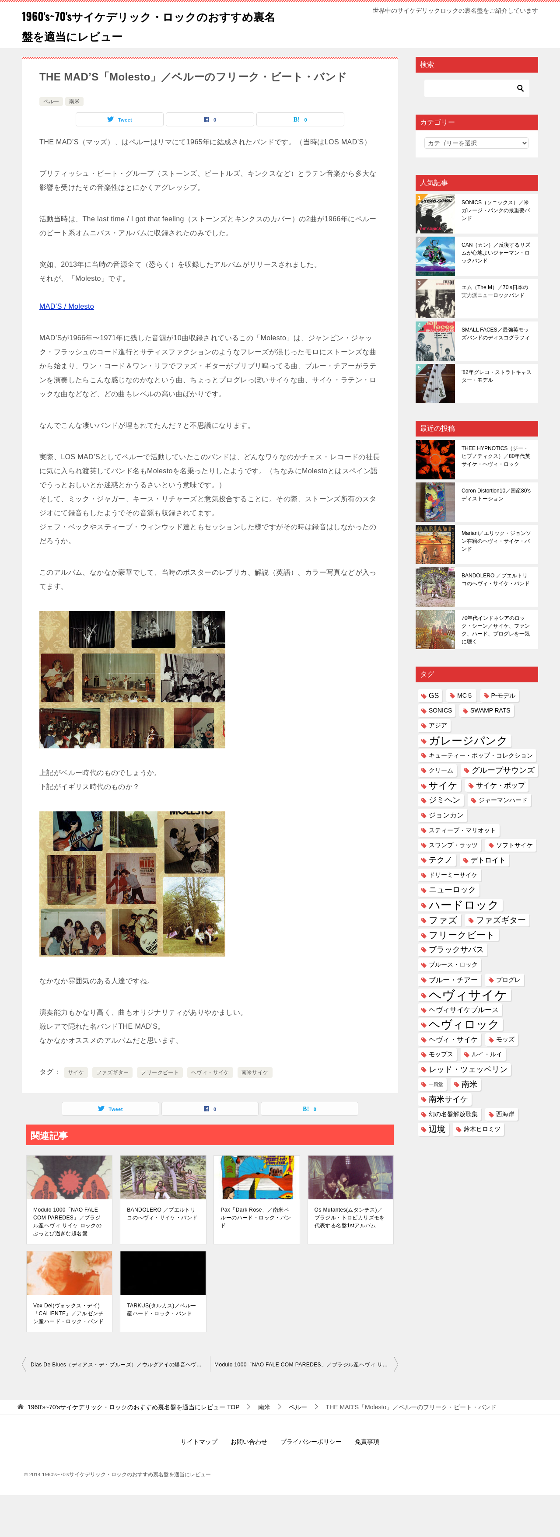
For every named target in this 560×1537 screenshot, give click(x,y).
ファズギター (112, 1072)
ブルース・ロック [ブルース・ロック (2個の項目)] (453, 964)
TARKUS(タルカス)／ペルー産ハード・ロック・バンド (161, 1310)
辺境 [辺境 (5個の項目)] (437, 1129)
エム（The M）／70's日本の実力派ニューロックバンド (495, 291)
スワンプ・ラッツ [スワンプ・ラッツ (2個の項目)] (453, 845)
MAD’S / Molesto (66, 306)
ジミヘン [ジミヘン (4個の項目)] (444, 800)
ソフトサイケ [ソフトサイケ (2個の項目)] (514, 845)
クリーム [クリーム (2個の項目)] (441, 770)
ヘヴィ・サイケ (210, 1072)
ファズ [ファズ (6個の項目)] (443, 920)
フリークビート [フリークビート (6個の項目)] (462, 935)
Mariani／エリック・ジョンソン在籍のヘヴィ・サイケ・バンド (496, 541)
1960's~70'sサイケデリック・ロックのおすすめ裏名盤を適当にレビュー (147, 25)
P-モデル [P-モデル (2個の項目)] (503, 695)
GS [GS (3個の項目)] (434, 695)
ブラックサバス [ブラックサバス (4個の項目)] (456, 949)
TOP (134, 1407)
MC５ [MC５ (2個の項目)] (465, 695)
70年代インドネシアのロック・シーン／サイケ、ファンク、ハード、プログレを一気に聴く (496, 630)
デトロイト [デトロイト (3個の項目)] (488, 860)
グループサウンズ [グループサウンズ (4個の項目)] (503, 770)
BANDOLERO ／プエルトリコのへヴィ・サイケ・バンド (162, 1214)
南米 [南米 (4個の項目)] (469, 1084)
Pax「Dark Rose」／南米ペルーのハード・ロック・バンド (255, 1218)
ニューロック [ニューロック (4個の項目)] (452, 889)
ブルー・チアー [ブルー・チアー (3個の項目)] (453, 980)
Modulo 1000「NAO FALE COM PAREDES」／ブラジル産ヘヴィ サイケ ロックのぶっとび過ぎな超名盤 (67, 1222)
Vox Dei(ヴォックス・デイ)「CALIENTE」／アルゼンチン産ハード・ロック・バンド (68, 1313)
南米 (74, 101)
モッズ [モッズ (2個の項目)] (505, 1039)
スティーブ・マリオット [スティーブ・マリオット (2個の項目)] (462, 830)
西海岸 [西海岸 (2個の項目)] (505, 1114)
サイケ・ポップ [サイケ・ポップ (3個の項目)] (500, 785)
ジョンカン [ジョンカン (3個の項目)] (446, 815)
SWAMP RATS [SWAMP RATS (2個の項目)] (490, 710)
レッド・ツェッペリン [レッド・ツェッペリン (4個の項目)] (468, 1069)
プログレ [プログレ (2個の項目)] (508, 979)
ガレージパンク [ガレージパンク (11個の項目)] (468, 741)
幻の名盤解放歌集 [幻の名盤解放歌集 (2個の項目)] (453, 1114)
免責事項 (367, 1441)
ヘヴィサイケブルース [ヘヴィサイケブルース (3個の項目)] (464, 1009)
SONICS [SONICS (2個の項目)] (440, 710)
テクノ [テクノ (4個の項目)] (440, 860)
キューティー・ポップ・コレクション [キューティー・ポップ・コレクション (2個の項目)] (481, 755)
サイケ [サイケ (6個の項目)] (443, 785)
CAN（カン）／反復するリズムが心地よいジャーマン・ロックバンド (496, 253)
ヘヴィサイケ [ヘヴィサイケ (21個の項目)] (468, 995)
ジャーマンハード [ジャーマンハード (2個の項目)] (503, 799)
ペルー (51, 101)
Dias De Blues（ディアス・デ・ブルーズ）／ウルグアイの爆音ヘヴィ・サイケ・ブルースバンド (120, 1365)
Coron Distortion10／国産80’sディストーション (496, 495)
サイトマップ (199, 1441)
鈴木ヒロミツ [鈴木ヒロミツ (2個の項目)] (482, 1128)
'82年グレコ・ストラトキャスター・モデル (497, 376)
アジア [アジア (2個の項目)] (438, 725)
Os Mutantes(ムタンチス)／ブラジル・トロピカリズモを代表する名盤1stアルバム (350, 1218)
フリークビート (160, 1072)
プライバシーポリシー (311, 1441)
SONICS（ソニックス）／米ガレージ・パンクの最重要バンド (496, 210)
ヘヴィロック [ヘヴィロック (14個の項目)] (464, 1024)
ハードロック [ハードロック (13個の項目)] (464, 905)
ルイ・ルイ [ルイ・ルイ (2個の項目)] (487, 1054)
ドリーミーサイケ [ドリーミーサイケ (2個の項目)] (453, 874)
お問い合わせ (249, 1441)
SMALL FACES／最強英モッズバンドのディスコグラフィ (496, 334)
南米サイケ (255, 1072)
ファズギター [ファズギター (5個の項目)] (501, 920)
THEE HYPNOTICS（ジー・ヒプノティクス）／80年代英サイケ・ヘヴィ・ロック (496, 456)
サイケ (76, 1072)
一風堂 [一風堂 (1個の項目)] (436, 1084)
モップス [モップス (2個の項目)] (441, 1054)
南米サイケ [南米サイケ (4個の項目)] (448, 1099)
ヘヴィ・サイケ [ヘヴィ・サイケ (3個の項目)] (453, 1039)
